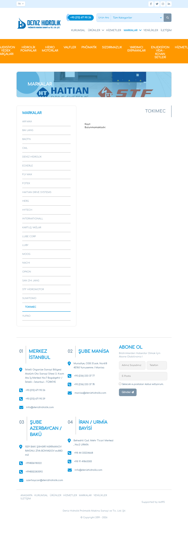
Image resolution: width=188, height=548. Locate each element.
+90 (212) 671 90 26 (80, 17)
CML (25, 148)
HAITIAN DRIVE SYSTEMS (36, 192)
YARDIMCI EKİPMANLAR (136, 49)
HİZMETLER (113, 30)
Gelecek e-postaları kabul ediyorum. (141, 384)
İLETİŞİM (166, 30)
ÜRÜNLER (96, 30)
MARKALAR (133, 30)
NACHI (26, 263)
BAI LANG (27, 130)
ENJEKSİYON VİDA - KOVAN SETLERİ (160, 52)
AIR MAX (27, 121)
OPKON (26, 272)
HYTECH (27, 210)
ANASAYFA (26, 495)
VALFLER (70, 47)
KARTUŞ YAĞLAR (31, 227)
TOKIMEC (30, 307)
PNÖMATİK (88, 47)
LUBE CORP (29, 236)
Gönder (128, 392)
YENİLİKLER (150, 30)
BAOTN (26, 139)
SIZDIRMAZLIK (112, 47)
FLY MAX (27, 174)
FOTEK (26, 183)
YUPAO (26, 316)
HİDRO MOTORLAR (50, 49)
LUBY (25, 245)
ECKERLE (27, 166)
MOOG (26, 254)
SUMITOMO (29, 298)
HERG (25, 201)
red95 (161, 502)
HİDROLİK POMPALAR (28, 49)
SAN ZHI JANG (30, 280)
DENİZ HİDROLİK (32, 157)
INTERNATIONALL (32, 218)
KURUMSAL (78, 30)
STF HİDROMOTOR (33, 289)
